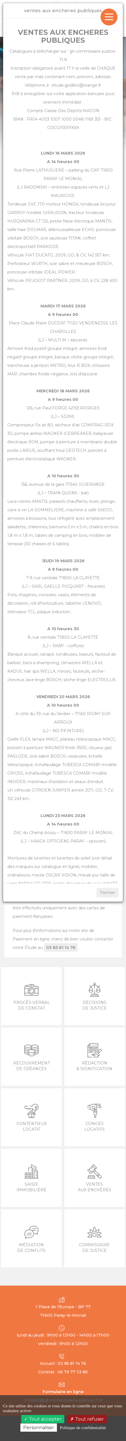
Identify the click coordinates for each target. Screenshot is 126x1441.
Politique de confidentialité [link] (83, 1427)
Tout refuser (87, 1419)
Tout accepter (42, 1419)
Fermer (107, 892)
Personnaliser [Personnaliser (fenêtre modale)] (38, 1427)
